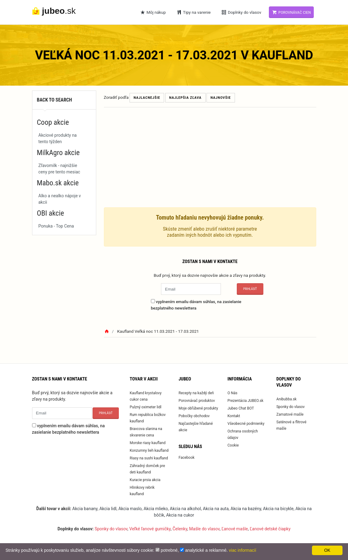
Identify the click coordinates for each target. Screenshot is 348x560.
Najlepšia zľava (185, 98)
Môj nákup (153, 12)
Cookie (233, 445)
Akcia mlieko (156, 508)
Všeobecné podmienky (245, 423)
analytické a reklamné (205, 550)
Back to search (54, 100)
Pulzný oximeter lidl (145, 407)
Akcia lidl (107, 508)
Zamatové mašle (289, 414)
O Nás (232, 393)
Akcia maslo (129, 508)
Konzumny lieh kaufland (149, 450)
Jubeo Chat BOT (240, 408)
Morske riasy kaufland (147, 443)
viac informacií (242, 550)
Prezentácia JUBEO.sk (245, 401)
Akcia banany (84, 508)
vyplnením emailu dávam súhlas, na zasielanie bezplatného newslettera (196, 304)
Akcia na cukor (180, 515)
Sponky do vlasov (290, 407)
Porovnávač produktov (196, 401)
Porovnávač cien (291, 12)
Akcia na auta (216, 508)
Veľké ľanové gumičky (149, 528)
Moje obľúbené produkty (198, 408)
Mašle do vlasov (204, 528)
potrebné (169, 550)
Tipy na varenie (193, 12)
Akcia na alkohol (185, 508)
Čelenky (180, 528)
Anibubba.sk (286, 399)
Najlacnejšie (147, 98)
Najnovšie (221, 98)
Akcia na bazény (246, 508)
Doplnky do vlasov (241, 12)
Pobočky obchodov (194, 416)
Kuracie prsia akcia (145, 480)
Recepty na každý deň (196, 393)
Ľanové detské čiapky (270, 528)
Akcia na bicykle (278, 508)
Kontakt (233, 416)
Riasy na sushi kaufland (149, 458)
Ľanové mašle (235, 528)
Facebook (186, 457)
